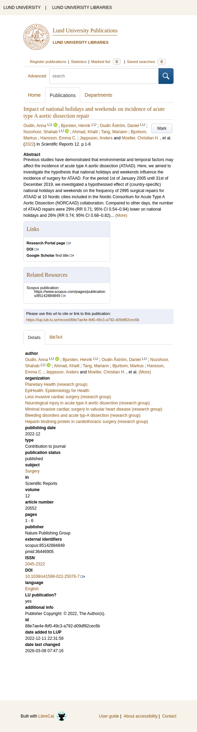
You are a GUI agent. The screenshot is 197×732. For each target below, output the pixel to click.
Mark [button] (162, 128)
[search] (104, 76)
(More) (121, 215)
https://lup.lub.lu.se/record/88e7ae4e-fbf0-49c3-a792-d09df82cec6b (82, 320)
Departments (98, 95)
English (32, 588)
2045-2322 (35, 564)
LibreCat (52, 716)
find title (48, 255)
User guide (109, 716)
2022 (29, 144)
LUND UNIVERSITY (22, 7)
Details (34, 337)
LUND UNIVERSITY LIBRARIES (82, 7)
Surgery (32, 471)
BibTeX (56, 337)
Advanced (37, 76)
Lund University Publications (85, 30)
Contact (169, 716)
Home (34, 95)
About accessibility (141, 716)
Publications (63, 95)
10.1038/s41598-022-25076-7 (52, 576)
